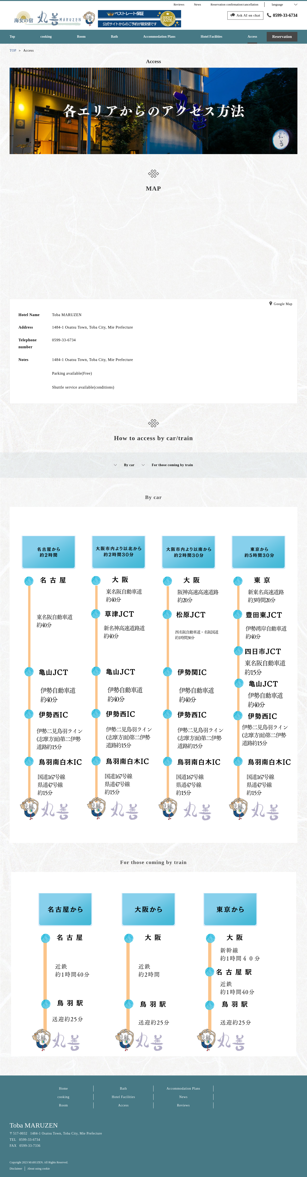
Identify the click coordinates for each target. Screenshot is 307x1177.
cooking (63, 1097)
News (183, 1097)
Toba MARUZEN (34, 1125)
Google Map (280, 304)
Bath (123, 1088)
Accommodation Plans (183, 1088)
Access (123, 1105)
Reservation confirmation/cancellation (234, 4)
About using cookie (38, 1168)
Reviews (183, 1105)
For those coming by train (167, 465)
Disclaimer (16, 1168)
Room (63, 1105)
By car (124, 465)
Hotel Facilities (123, 1097)
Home (63, 1088)
